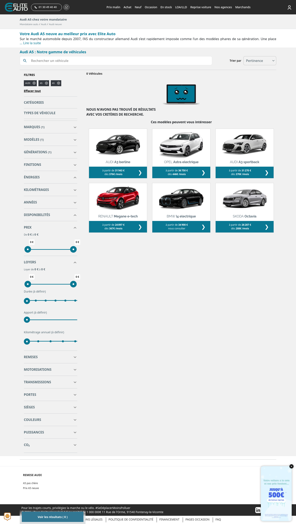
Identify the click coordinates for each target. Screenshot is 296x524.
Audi (43, 24)
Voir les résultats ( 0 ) (52, 517)
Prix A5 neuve (31, 488)
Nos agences (223, 7)
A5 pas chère (30, 483)
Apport (35, 312)
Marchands (242, 7)
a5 (41, 83)
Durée (35, 291)
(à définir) (39, 291)
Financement (169, 519)
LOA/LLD (181, 7)
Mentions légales (89, 519)
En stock (166, 7)
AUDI (27, 83)
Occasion (151, 7)
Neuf (138, 7)
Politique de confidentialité (131, 519)
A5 (53, 83)
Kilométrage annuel (44, 332)
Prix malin (113, 7)
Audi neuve (55, 24)
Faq (218, 519)
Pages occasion (197, 519)
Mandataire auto (29, 24)
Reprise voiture (200, 7)
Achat (127, 7)
